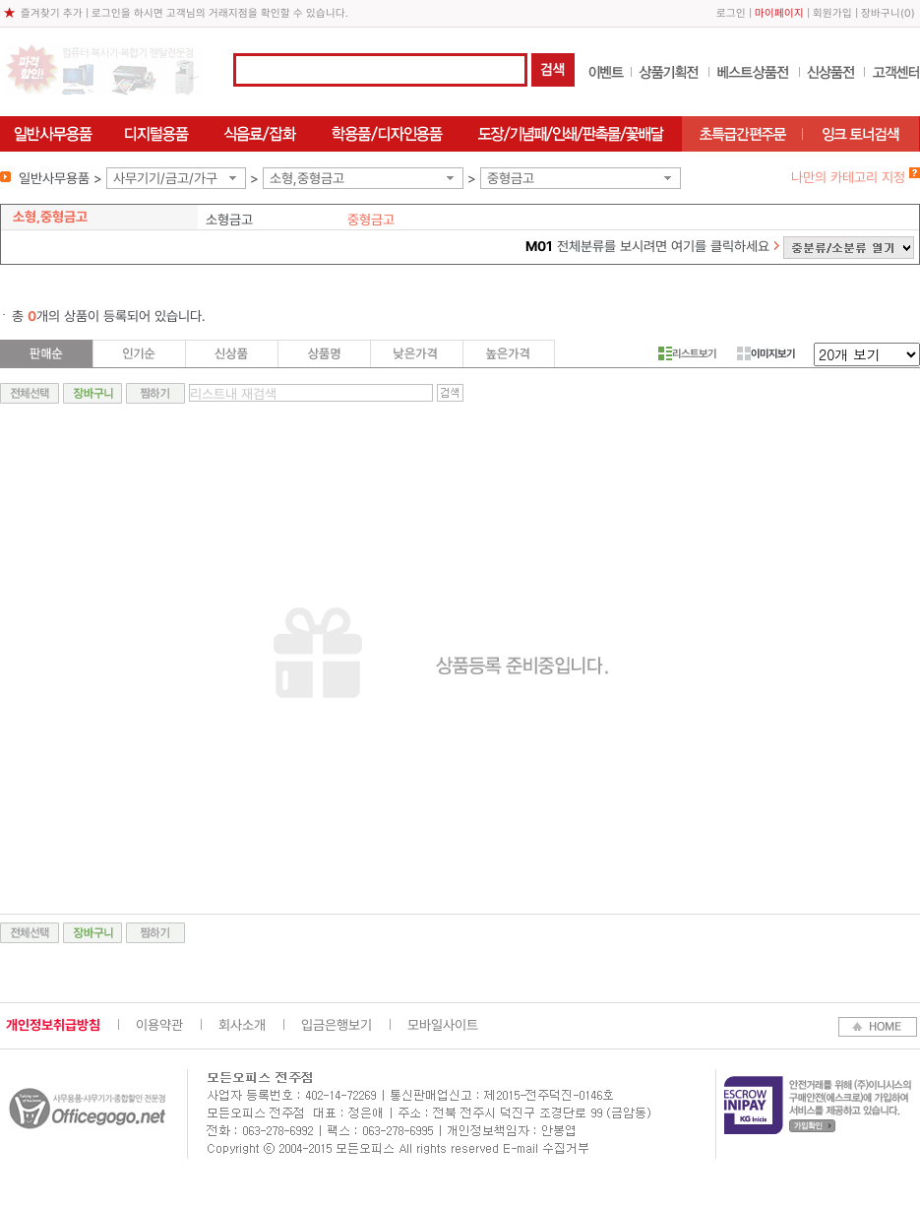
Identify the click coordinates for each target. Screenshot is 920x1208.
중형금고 (510, 178)
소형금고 (229, 219)
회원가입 (832, 13)
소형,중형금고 (307, 178)
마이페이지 (779, 13)
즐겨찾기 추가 (52, 13)
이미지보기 (766, 353)
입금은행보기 (336, 1025)
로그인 (731, 13)
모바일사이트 (442, 1025)
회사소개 (242, 1025)
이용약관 (159, 1025)
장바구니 (880, 13)
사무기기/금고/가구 (165, 178)
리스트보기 (687, 353)
